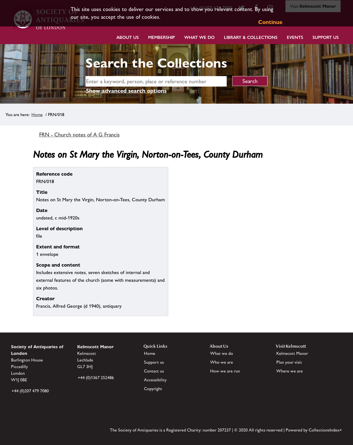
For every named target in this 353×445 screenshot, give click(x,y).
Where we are (289, 371)
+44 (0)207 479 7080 (30, 390)
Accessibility (155, 379)
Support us (154, 362)
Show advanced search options (126, 90)
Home (37, 114)
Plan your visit (289, 362)
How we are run (225, 371)
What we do (199, 37)
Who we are (221, 362)
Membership (161, 37)
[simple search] (156, 81)
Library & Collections (250, 37)
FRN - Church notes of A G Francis (79, 134)
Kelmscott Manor (292, 353)
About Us (127, 37)
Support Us (325, 37)
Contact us (154, 371)
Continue (270, 22)
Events (295, 37)
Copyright (153, 388)
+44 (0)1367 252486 (96, 377)
